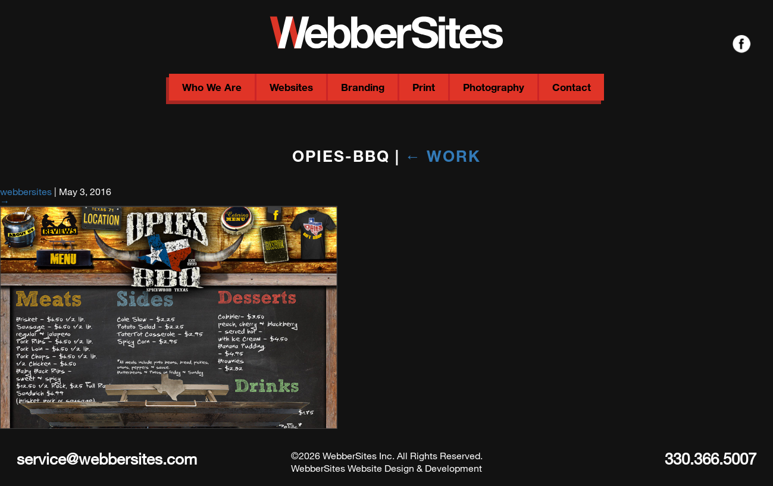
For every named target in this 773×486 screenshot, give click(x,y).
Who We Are (212, 87)
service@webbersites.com (107, 458)
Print (423, 87)
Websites (291, 87)
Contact (571, 87)
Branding (362, 87)
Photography (493, 87)
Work (443, 155)
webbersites (26, 191)
